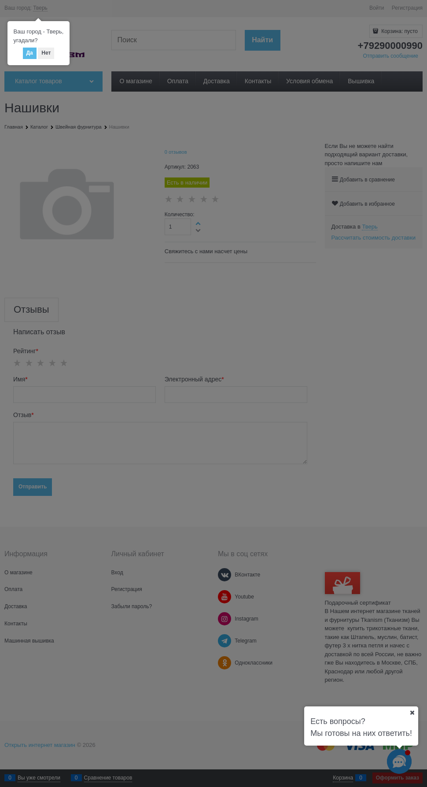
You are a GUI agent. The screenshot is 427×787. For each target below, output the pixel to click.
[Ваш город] (412, 712)
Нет (46, 53)
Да (29, 53)
